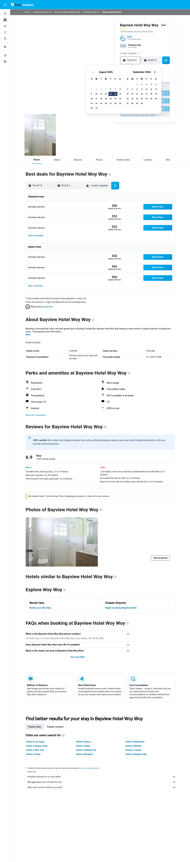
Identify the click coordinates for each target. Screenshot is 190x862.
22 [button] (120, 98)
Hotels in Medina (133, 746)
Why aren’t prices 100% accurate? (101, 787)
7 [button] (115, 89)
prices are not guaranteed (89, 768)
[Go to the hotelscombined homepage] (22, 4)
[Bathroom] (40, 135)
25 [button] (101, 103)
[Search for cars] (5, 26)
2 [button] (91, 89)
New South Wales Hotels (64, 12)
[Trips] (5, 47)
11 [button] (101, 94)
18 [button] (101, 98)
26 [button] (106, 103)
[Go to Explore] (5, 38)
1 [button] (120, 84)
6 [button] (110, 89)
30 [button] (92, 108)
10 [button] (96, 94)
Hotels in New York (35, 750)
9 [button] (91, 94)
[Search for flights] (5, 14)
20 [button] (111, 98)
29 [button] (120, 103)
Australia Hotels (39, 12)
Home (26, 12)
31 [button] (96, 108)
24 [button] (96, 103)
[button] (5, 4)
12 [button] (106, 94)
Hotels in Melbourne (135, 742)
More (28, 334)
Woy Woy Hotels (90, 12)
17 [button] (96, 98)
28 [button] (115, 103)
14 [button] (115, 94)
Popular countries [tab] (55, 727)
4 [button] (101, 89)
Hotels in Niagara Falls (136, 754)
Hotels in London (133, 750)
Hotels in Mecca (83, 742)
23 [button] (91, 103)
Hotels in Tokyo (33, 754)
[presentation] (110, 174)
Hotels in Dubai (83, 746)
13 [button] (110, 94)
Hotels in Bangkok (84, 754)
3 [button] (96, 89)
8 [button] (120, 89)
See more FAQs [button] (78, 657)
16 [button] (91, 98)
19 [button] (106, 98)
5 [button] (105, 89)
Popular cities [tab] (34, 727)
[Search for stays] (5, 20)
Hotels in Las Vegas (35, 742)
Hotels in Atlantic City (86, 750)
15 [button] (120, 94)
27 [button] (110, 103)
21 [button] (115, 98)
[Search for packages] (5, 32)
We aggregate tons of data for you (101, 782)
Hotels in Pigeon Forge (37, 746)
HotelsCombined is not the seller (101, 776)
